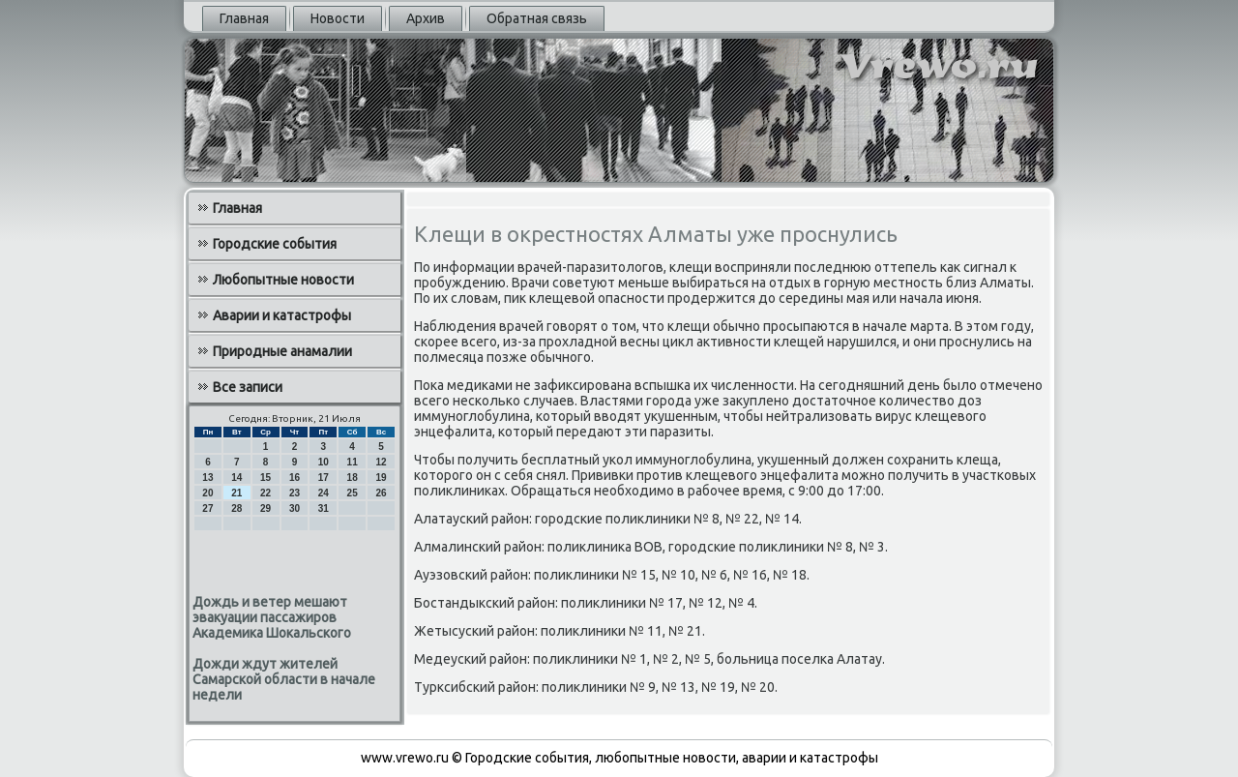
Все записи (247, 387)
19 (380, 477)
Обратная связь (536, 18)
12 (380, 462)
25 (352, 493)
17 (323, 477)
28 (236, 508)
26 (380, 493)
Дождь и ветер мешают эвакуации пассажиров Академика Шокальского (271, 617)
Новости (337, 18)
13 (207, 477)
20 (207, 493)
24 (323, 493)
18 (352, 477)
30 (294, 508)
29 (265, 508)
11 (352, 462)
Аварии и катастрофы (282, 315)
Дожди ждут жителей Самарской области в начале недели (283, 679)
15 (265, 477)
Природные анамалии (282, 351)
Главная (244, 18)
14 (236, 477)
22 (265, 493)
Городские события (275, 244)
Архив (425, 18)
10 (323, 462)
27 (207, 508)
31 (323, 508)
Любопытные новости (283, 279)
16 (294, 477)
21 (236, 493)
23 (294, 493)
